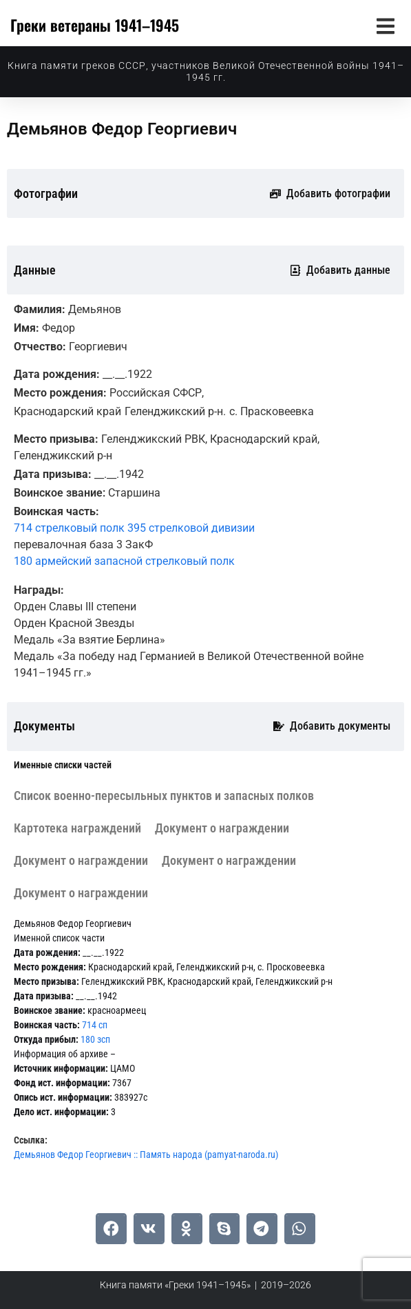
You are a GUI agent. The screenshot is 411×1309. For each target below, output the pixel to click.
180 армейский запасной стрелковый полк (124, 561)
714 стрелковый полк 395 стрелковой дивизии (134, 527)
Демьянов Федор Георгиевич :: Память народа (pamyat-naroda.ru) (146, 1154)
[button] (385, 26)
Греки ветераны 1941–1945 (94, 25)
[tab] (62, 765)
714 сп (94, 1024)
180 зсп (95, 1039)
